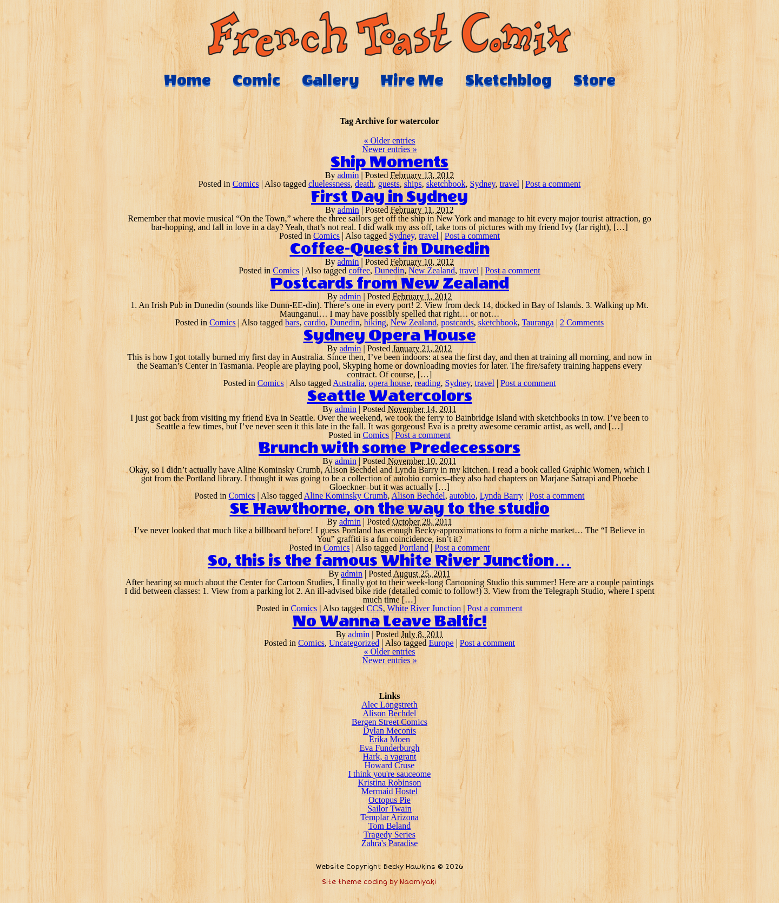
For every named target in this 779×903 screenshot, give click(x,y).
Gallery (330, 80)
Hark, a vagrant (389, 756)
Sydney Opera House (389, 335)
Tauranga (537, 322)
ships (413, 183)
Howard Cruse (390, 765)
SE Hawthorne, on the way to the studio (390, 509)
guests (389, 183)
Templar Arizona (389, 817)
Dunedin (389, 270)
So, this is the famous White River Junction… (389, 561)
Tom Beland (389, 825)
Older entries (389, 140)
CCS (374, 608)
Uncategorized (354, 642)
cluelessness (329, 183)
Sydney (483, 183)
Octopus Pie (389, 799)
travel (509, 183)
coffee (359, 270)
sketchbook (446, 183)
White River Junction (424, 608)
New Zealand (431, 270)
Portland (413, 547)
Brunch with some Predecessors (389, 448)
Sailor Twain (389, 808)
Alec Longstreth (389, 704)
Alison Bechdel (418, 495)
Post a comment (552, 183)
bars (292, 322)
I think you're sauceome (389, 773)
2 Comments (582, 322)
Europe (440, 642)
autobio (463, 495)
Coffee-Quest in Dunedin (390, 249)
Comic (256, 80)
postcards (457, 322)
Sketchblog (508, 80)
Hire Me (412, 80)
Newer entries (389, 149)
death (364, 183)
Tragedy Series (389, 834)
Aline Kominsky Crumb (346, 495)
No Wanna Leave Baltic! (390, 621)
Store (594, 80)
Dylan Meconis (389, 730)
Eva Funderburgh (389, 747)
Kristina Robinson (389, 782)
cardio (315, 322)
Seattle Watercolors (389, 396)
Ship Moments (389, 162)
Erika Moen (389, 739)
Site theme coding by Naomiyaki (379, 882)
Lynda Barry (501, 495)
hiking (375, 322)
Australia (349, 383)
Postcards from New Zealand (389, 283)
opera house (390, 383)
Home (187, 80)
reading (428, 383)
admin (348, 175)
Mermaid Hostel (389, 791)
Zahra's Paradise (389, 843)
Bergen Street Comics (389, 722)
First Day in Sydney (389, 197)
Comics (246, 183)
